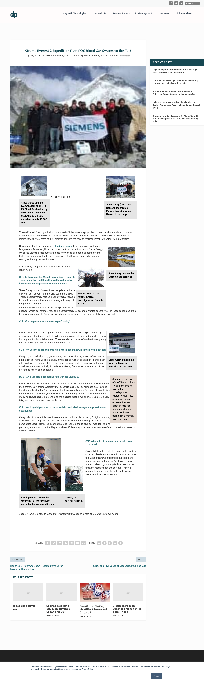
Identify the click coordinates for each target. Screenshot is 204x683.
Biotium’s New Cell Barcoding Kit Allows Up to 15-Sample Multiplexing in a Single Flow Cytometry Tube (176, 116)
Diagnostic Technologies (74, 15)
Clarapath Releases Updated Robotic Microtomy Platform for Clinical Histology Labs (175, 79)
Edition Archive (184, 15)
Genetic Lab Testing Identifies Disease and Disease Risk (93, 606)
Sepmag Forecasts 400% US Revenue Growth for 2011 (58, 606)
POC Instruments (109, 52)
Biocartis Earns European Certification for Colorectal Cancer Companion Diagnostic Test (174, 90)
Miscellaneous (91, 52)
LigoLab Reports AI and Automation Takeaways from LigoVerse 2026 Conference (175, 68)
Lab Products (99, 15)
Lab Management (143, 15)
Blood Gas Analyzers (52, 52)
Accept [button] (156, 676)
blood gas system (63, 243)
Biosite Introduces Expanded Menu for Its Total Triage (127, 606)
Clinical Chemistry (73, 52)
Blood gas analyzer (25, 603)
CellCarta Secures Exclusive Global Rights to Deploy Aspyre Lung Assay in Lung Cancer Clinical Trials (176, 102)
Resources (164, 15)
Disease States (120, 15)
